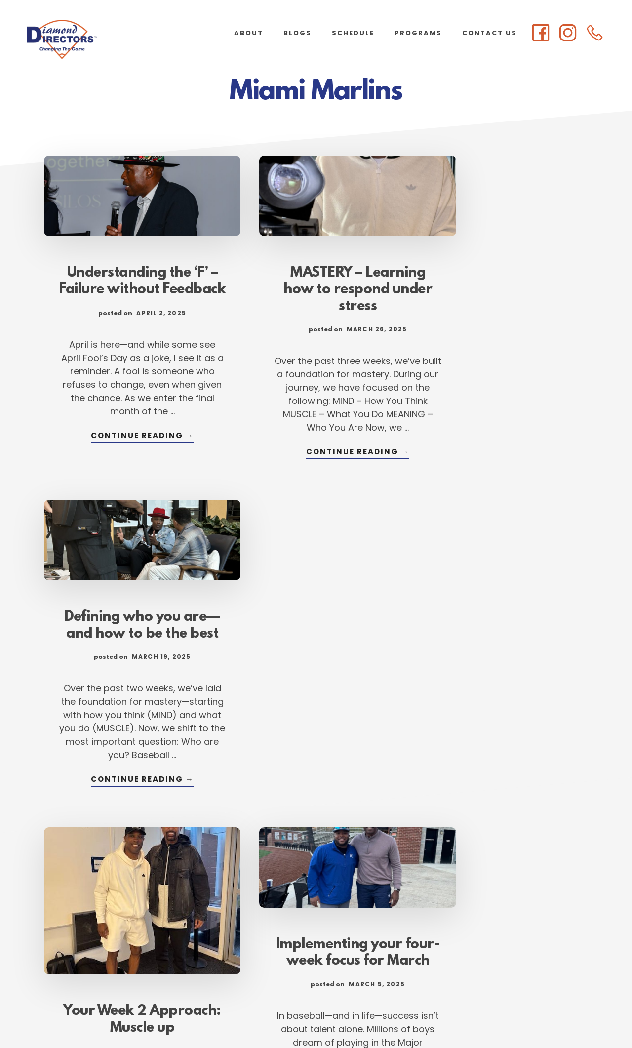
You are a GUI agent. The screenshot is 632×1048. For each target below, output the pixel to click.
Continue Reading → (128, 454)
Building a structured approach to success (504, 690)
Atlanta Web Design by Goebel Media (393, 1014)
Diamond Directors (99, 39)
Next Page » (375, 932)
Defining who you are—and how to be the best (503, 278)
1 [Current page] (239, 932)
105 (327, 932)
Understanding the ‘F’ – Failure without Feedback (128, 278)
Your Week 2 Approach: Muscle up (128, 674)
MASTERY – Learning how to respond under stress (315, 278)
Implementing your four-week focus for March (316, 624)
